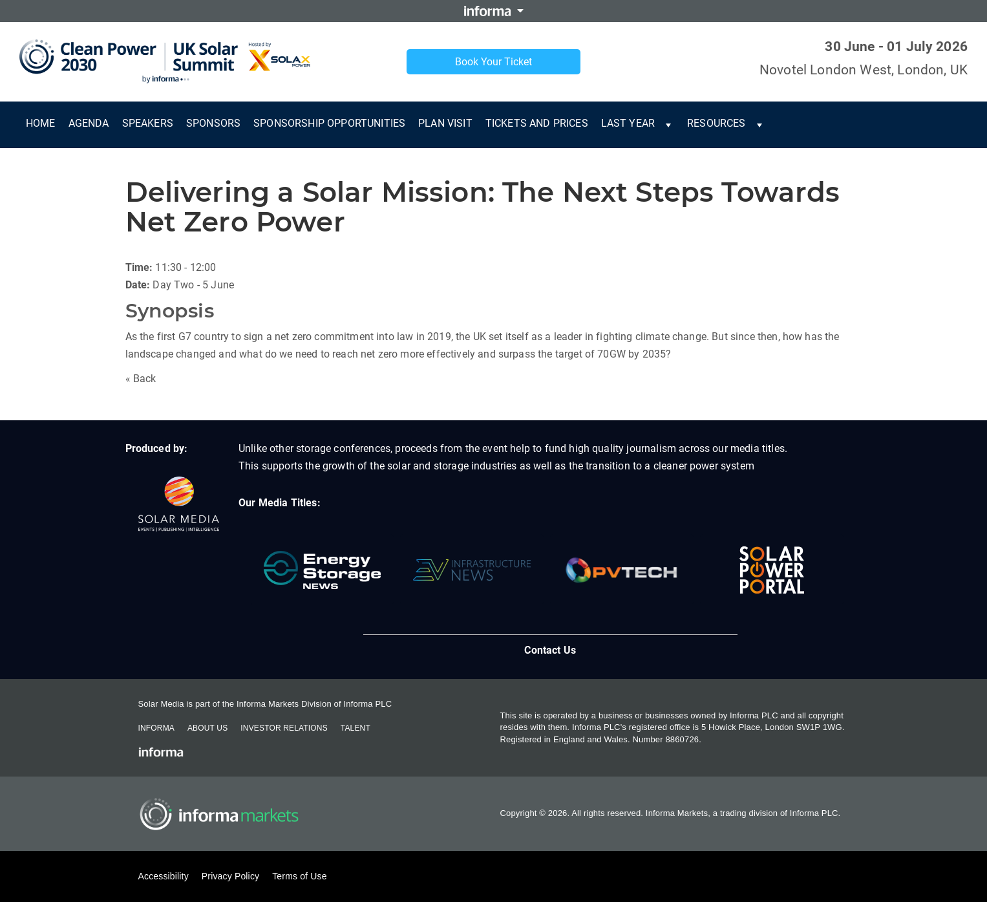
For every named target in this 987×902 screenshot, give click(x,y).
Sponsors (213, 123)
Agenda (89, 123)
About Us (207, 728)
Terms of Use (299, 876)
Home (41, 123)
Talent (355, 728)
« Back (140, 378)
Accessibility (163, 876)
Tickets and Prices (536, 123)
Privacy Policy (230, 876)
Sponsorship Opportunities (329, 123)
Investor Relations (283, 728)
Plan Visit (445, 123)
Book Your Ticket (493, 62)
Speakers (147, 123)
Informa (156, 728)
